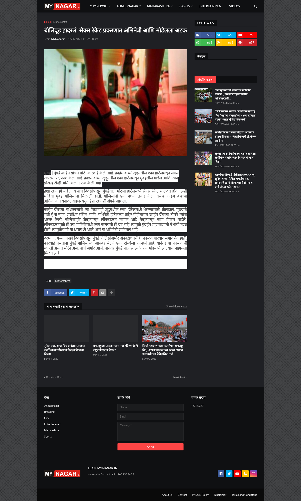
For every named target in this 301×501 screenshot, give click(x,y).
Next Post (179, 377)
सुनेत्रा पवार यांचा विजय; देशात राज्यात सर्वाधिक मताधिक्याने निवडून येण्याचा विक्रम (64, 350)
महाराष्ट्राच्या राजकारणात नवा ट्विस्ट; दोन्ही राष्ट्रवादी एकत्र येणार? (115, 348)
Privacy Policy (200, 494)
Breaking (49, 411)
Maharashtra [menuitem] (158, 6)
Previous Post (54, 377)
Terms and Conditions (244, 494)
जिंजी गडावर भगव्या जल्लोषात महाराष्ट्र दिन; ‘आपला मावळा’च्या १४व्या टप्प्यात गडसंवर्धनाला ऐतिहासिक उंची (162, 350)
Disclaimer (220, 494)
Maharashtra (60, 21)
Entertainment (52, 424)
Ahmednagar (51, 405)
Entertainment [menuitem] (211, 6)
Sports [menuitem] (184, 6)
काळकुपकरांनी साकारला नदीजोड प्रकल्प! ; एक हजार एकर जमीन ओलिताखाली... (232, 94)
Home (47, 21)
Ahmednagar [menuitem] (127, 6)
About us (167, 494)
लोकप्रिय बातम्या (205, 79)
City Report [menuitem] (99, 6)
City (46, 418)
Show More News (176, 306)
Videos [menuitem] (234, 6)
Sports (48, 436)
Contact (182, 494)
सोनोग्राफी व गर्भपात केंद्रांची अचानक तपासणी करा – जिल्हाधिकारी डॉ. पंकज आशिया (235, 136)
